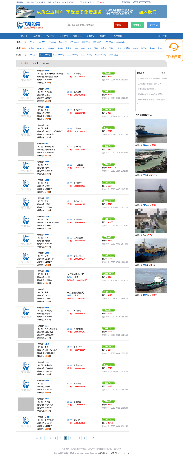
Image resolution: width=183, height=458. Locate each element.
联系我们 (74, 449)
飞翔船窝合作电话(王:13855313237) (136, 2)
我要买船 (20, 2)
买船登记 (91, 36)
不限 (24, 42)
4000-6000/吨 (100, 55)
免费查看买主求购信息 (147, 89)
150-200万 (74, 42)
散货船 (31, 48)
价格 (36, 63)
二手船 (37, 36)
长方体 (68, 48)
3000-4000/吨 (86, 55)
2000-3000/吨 (72, 55)
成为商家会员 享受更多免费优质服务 (152, 78)
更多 (163, 73)
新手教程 (118, 36)
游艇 (111, 48)
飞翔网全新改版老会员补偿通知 (150, 94)
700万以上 (120, 42)
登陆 (159, 36)
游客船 (103, 48)
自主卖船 (64, 36)
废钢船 (152, 48)
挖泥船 (118, 48)
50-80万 (42, 42)
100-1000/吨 (45, 55)
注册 (165, 36)
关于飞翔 (65, 449)
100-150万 (63, 42)
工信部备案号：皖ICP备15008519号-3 (113, 453)
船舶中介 (104, 36)
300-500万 (97, 42)
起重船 (127, 48)
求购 (49, 2)
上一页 (39, 438)
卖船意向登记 (40, 2)
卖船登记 (77, 36)
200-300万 (86, 42)
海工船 (144, 48)
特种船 (135, 48)
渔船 (89, 48)
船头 (76, 48)
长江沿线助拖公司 (75, 274)
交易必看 (50, 36)
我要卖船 (29, 2)
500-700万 (109, 42)
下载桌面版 (69, 2)
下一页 (91, 438)
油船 (96, 48)
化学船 (60, 48)
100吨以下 (33, 55)
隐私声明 (91, 449)
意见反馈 (56, 2)
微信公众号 (87, 2)
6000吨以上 (113, 55)
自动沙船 (40, 48)
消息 (102, 2)
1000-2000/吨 (58, 55)
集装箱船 (51, 48)
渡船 (83, 48)
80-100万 (52, 42)
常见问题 (108, 449)
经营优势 (100, 449)
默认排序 (24, 63)
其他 (160, 48)
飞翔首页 (23, 36)
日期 (46, 63)
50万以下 (32, 42)
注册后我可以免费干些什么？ (149, 84)
